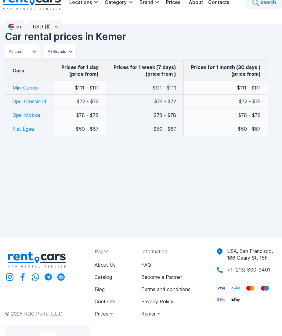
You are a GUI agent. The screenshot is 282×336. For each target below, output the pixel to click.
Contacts (105, 301)
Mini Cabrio (25, 88)
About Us (105, 265)
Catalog (103, 277)
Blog (100, 289)
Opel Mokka (26, 115)
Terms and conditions (165, 289)
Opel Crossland (29, 101)
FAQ (146, 265)
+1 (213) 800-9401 (248, 270)
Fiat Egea (23, 129)
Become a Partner (161, 277)
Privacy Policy (157, 301)
